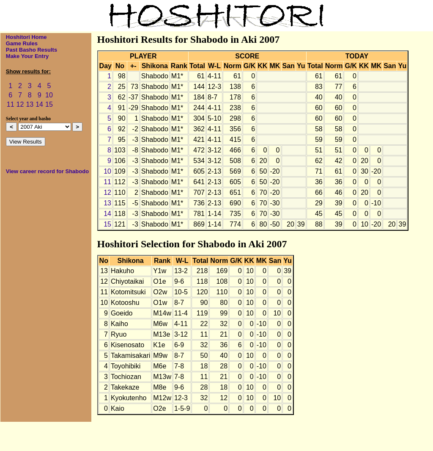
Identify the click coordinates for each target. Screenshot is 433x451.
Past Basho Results (31, 50)
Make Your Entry (27, 56)
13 (29, 104)
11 (10, 104)
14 (39, 104)
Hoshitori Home (26, 37)
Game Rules (22, 43)
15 (49, 104)
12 (20, 104)
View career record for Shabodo (47, 171)
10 (49, 95)
